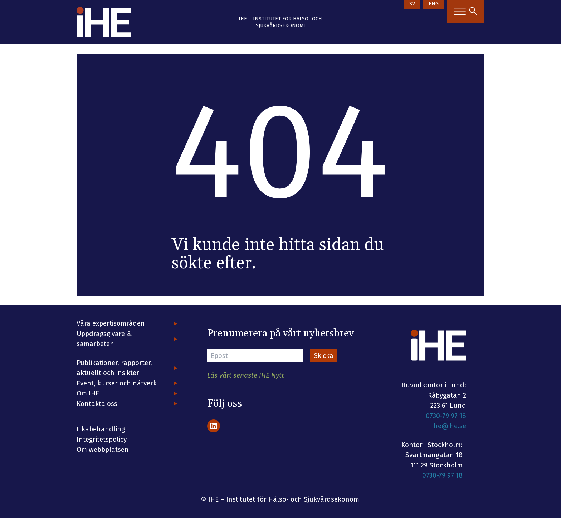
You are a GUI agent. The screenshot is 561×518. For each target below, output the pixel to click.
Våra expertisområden (111, 323)
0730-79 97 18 (446, 416)
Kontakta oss (97, 403)
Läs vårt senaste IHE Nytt (245, 375)
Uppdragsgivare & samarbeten (104, 339)
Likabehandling (101, 429)
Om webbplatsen (103, 449)
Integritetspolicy (102, 439)
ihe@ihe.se (449, 426)
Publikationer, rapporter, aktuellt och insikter (114, 368)
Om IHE (88, 393)
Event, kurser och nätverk (117, 383)
